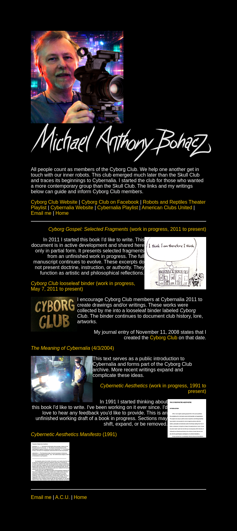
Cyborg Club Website (55, 202)
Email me (41, 213)
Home (62, 213)
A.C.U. (62, 497)
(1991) (74, 434)
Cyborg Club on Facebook (110, 202)
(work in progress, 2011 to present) (127, 229)
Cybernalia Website (73, 207)
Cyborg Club (163, 337)
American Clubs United (167, 207)
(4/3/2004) (72, 348)
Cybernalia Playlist (117, 207)
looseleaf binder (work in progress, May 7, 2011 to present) (83, 286)
